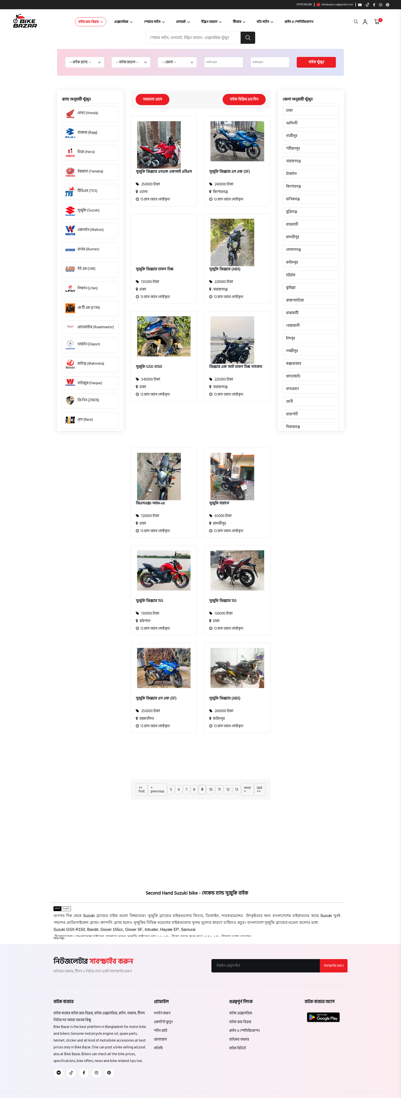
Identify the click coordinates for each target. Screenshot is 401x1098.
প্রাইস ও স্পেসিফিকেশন (299, 22)
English (66, 908)
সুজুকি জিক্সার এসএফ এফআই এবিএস (164, 171)
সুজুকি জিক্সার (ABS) (224, 269)
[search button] (248, 38)
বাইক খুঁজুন (316, 62)
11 (219, 790)
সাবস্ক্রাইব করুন (334, 966)
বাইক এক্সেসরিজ (240, 1013)
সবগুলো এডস (152, 99)
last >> (259, 789)
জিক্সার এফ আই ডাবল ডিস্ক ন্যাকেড (235, 367)
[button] (58, 938)
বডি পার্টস (265, 22)
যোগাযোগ (160, 1039)
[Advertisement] (197, 427)
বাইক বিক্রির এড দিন (244, 99)
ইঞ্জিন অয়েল (211, 22)
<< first (142, 789)
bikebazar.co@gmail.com (335, 4)
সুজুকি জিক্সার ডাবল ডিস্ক (154, 269)
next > (247, 789)
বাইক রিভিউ (237, 1048)
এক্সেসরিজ (123, 22)
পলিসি (158, 1048)
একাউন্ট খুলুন (163, 1022)
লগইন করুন (162, 1013)
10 (210, 790)
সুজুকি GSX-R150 (149, 367)
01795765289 (304, 4)
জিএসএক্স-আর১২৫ (150, 503)
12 (228, 790)
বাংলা (57, 908)
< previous (157, 789)
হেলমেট (183, 22)
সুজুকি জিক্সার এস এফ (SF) (229, 171)
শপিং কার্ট (160, 1031)
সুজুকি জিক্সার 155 (149, 601)
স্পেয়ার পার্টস (154, 22)
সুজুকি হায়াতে (219, 503)
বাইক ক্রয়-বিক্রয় (90, 22)
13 (236, 790)
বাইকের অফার (239, 1039)
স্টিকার (239, 22)
